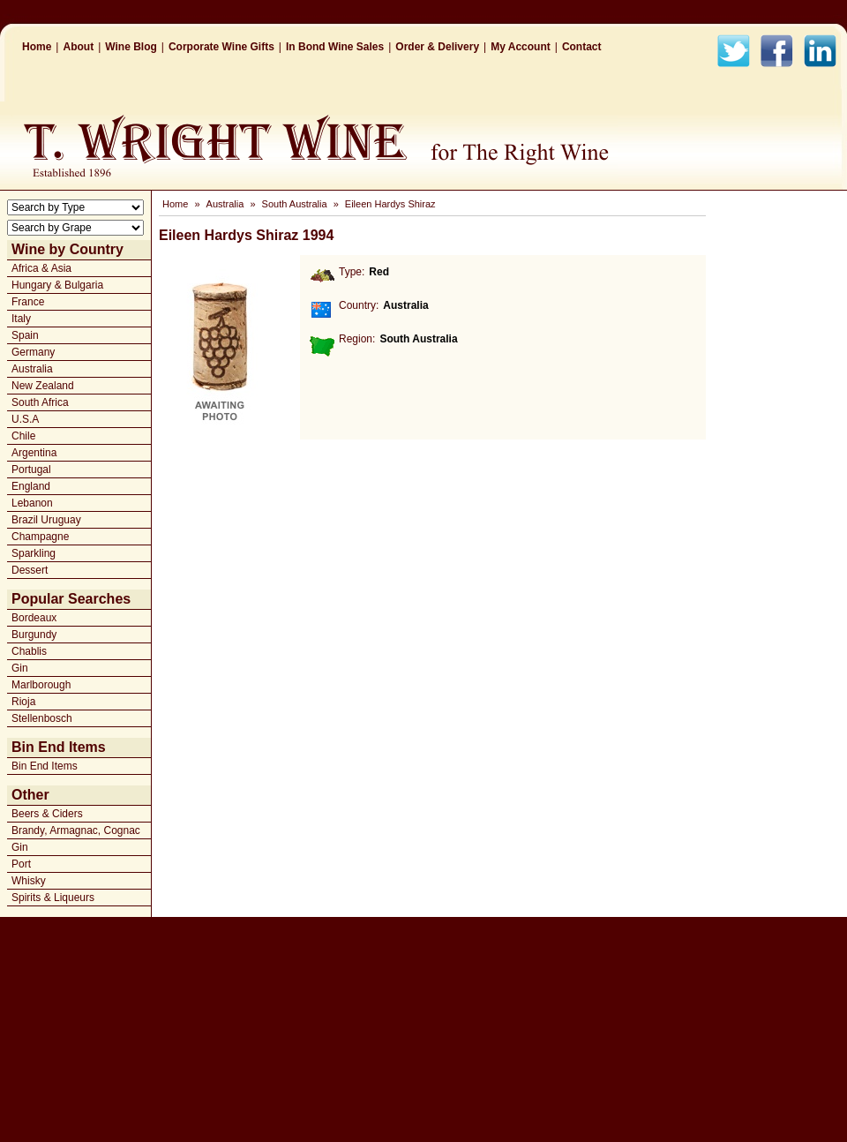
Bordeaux (33, 618)
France (27, 302)
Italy (21, 318)
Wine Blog (131, 47)
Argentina (33, 453)
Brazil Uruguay (46, 520)
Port (21, 864)
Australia (32, 369)
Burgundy (33, 634)
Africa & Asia (41, 268)
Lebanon (32, 503)
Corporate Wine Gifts (221, 47)
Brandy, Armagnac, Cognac (75, 830)
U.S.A (25, 419)
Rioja (23, 701)
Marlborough (41, 685)
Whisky (28, 881)
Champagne (40, 536)
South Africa (40, 402)
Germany (33, 352)
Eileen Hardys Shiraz (390, 204)
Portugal (31, 469)
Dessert (29, 570)
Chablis (29, 651)
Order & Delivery (437, 47)
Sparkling (33, 553)
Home (36, 47)
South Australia (294, 204)
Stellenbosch (41, 718)
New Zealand (42, 385)
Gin (19, 668)
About (78, 47)
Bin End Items (44, 766)
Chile (23, 436)
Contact (582, 47)
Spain (25, 335)
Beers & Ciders (47, 814)
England (30, 486)
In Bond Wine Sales (335, 47)
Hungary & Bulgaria (57, 285)
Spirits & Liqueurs (52, 897)
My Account (521, 47)
